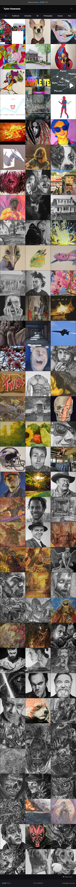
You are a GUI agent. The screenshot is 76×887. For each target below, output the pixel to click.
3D (37, 16)
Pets (69, 16)
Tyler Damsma (12, 8)
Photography (48, 16)
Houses (60, 16)
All (6, 16)
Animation (27, 16)
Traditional (15, 16)
